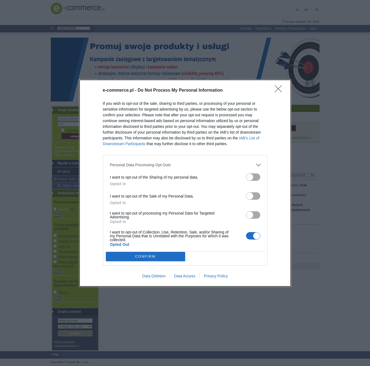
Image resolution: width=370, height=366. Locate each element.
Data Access (184, 276)
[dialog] (185, 183)
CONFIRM (145, 256)
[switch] (253, 177)
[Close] (280, 90)
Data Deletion (154, 276)
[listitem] (185, 165)
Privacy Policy (216, 276)
